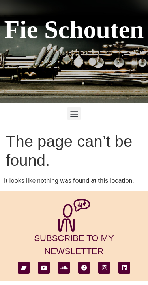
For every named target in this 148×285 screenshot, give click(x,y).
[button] (74, 113)
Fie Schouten (74, 29)
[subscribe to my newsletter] (74, 215)
